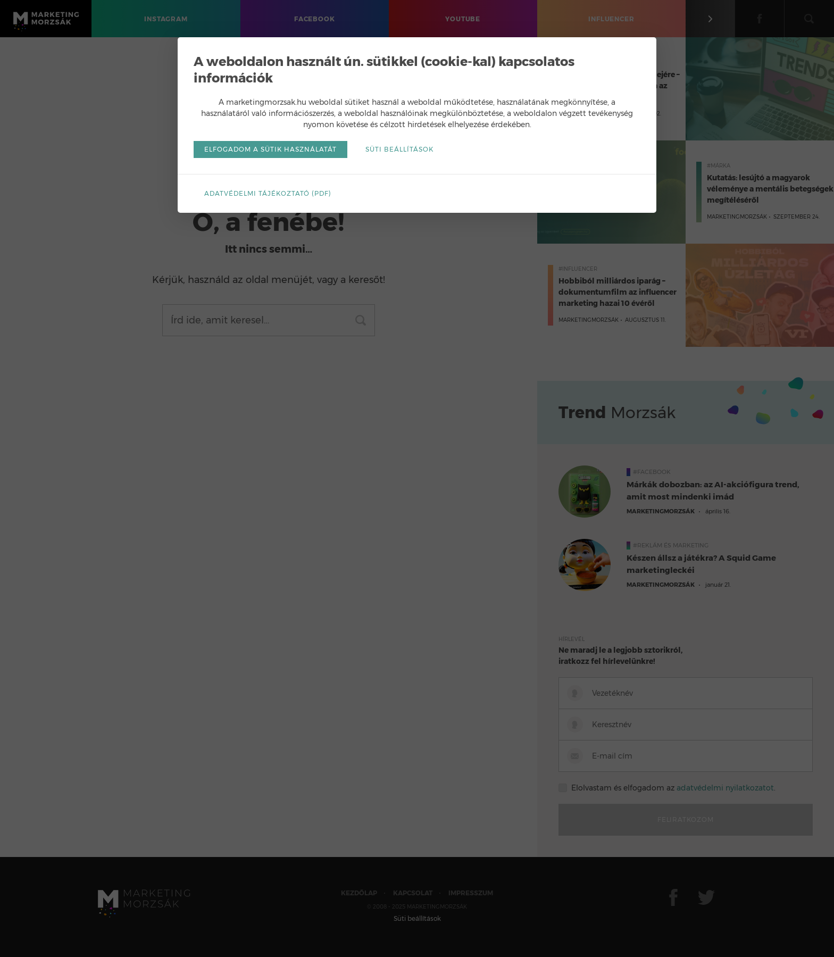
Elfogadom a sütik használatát (270, 149)
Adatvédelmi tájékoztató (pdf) (267, 193)
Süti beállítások (399, 149)
